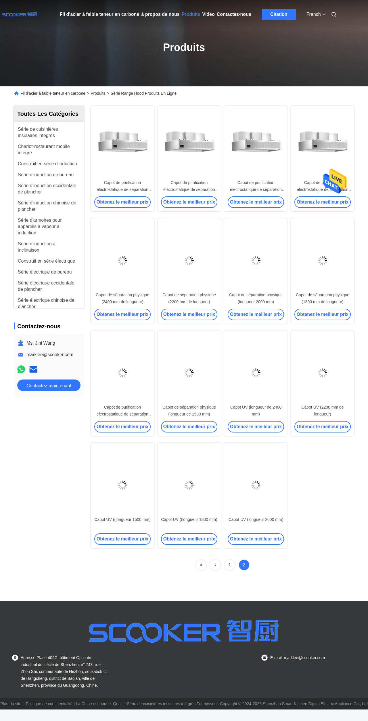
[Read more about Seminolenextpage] (201, 565)
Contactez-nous (234, 14)
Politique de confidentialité (49, 703)
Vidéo (208, 14)
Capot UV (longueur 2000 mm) (256, 519)
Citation (279, 14)
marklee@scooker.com (49, 354)
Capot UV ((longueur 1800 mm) (189, 519)
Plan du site (10, 703)
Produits (191, 14)
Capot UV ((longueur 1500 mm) (122, 519)
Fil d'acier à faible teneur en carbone (99, 14)
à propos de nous (160, 14)
